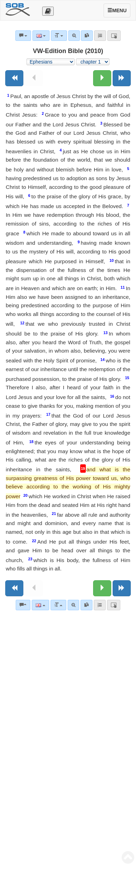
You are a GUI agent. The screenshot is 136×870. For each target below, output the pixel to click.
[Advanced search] (73, 605)
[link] (86, 605)
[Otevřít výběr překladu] (48, 11)
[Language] (40, 605)
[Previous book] (14, 78)
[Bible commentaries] (23, 605)
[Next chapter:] (102, 78)
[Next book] (122, 78)
